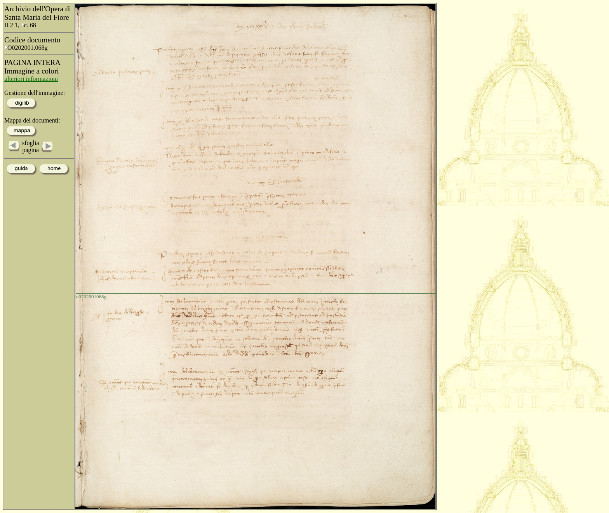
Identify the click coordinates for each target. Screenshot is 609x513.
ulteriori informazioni (31, 78)
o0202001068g (91, 296)
